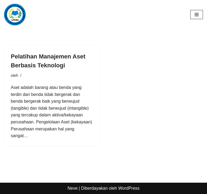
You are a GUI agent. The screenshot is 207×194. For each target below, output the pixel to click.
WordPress (129, 188)
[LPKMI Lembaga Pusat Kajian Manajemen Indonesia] (15, 14)
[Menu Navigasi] (196, 14)
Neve (72, 188)
